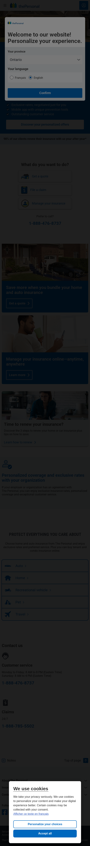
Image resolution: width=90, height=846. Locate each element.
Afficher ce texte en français (31, 813)
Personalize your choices (45, 824)
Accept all (45, 833)
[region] (45, 812)
